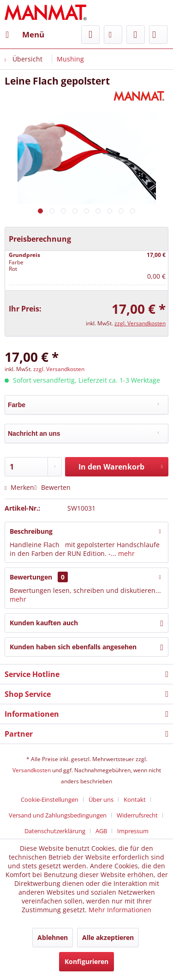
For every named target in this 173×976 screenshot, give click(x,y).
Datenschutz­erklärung (54, 831)
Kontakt (135, 799)
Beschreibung (31, 531)
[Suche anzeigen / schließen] (90, 34)
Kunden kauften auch (44, 622)
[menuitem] (24, 34)
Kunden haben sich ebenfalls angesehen (73, 646)
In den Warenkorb (120, 465)
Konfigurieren (86, 961)
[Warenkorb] (158, 34)
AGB (101, 831)
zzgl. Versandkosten (140, 323)
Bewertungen (31, 577)
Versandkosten (31, 770)
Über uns (101, 799)
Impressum (133, 831)
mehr (125, 553)
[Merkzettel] (113, 34)
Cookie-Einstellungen (49, 799)
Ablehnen (52, 937)
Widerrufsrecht (137, 815)
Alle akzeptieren (108, 937)
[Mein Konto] (135, 34)
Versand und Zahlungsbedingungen (58, 815)
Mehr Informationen (120, 909)
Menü (25, 33)
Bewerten (52, 487)
